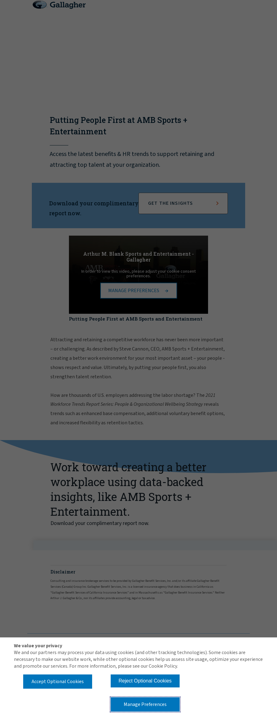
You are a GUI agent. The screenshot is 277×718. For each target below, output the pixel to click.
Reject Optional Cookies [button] (145, 680)
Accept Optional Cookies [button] (58, 681)
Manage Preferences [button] (145, 704)
